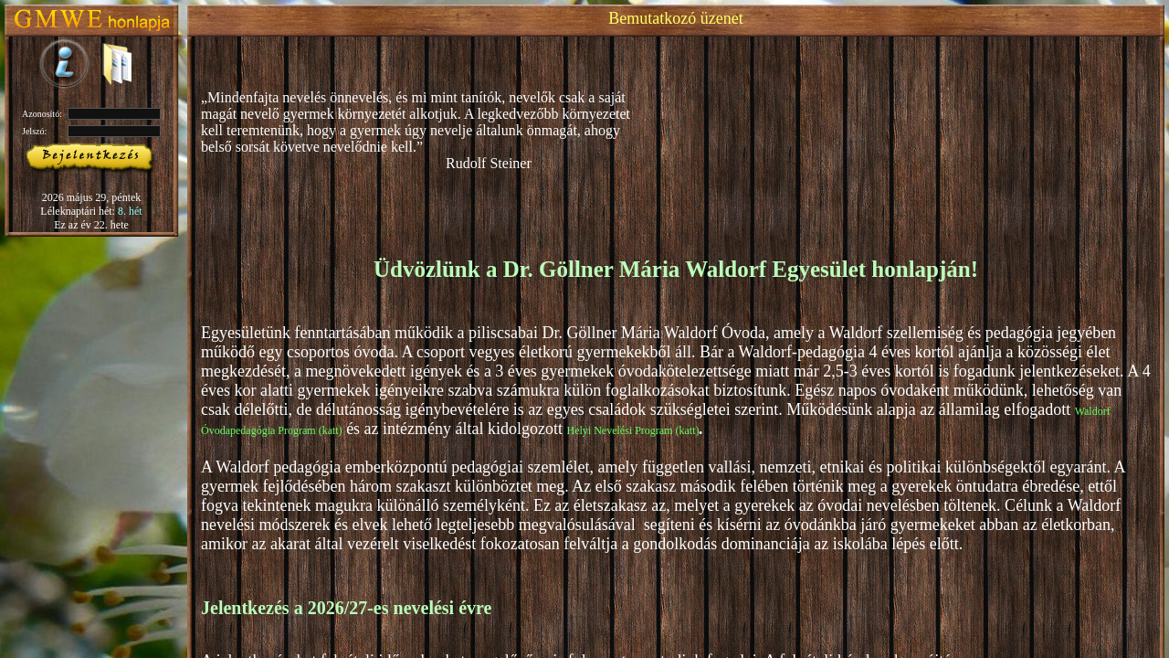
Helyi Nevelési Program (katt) (633, 430)
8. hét (130, 211)
